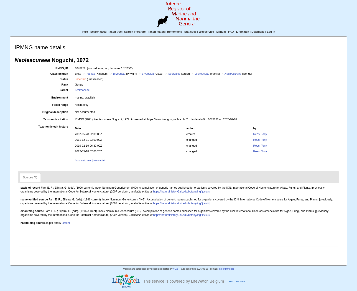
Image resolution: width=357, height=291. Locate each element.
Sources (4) (30, 177)
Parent (64, 90)
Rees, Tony (260, 134)
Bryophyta (119, 73)
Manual (221, 31)
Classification (59, 73)
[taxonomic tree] (83, 160)
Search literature (135, 31)
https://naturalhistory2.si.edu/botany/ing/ (177, 191)
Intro (85, 31)
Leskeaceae (201, 73)
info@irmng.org (227, 269)
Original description (55, 112)
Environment (59, 97)
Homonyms (174, 31)
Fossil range (60, 104)
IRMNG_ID (61, 68)
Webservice (206, 31)
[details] (206, 191)
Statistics (190, 31)
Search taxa (98, 31)
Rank (64, 84)
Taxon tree (115, 31)
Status (64, 79)
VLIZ (175, 269)
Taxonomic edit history (53, 126)
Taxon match (156, 31)
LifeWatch (242, 31)
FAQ (231, 31)
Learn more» (236, 281)
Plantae (90, 73)
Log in (271, 31)
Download (258, 31)
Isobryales (174, 73)
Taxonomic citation (55, 119)
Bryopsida (148, 73)
